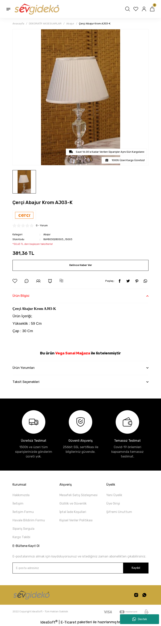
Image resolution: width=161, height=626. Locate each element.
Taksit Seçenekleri (26, 382)
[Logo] (36, 9)
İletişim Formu (23, 512)
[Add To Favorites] (15, 281)
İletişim (18, 503)
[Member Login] (144, 8)
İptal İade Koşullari (72, 512)
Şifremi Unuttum (119, 512)
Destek (139, 619)
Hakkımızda (21, 495)
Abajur (47, 234)
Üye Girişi (113, 503)
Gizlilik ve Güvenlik (73, 503)
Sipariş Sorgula (23, 529)
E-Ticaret (68, 622)
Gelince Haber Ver (80, 265)
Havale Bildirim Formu (29, 520)
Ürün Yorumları (24, 368)
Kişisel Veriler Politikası (76, 520)
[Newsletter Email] (80, 568)
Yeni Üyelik (114, 495)
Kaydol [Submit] (135, 568)
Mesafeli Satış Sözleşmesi (78, 495)
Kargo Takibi (21, 537)
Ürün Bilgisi (21, 296)
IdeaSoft (49, 622)
